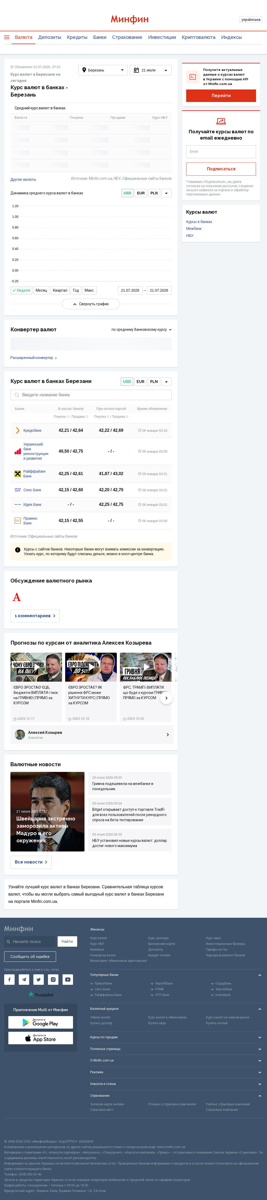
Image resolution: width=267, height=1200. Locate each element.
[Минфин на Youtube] (68, 979)
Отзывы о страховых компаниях (172, 1104)
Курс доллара (158, 938)
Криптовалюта (198, 37)
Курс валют (98, 938)
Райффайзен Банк (34, 473)
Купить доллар (101, 1023)
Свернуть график (91, 304)
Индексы (231, 37)
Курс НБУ (97, 944)
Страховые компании (222, 1110)
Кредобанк (32, 430)
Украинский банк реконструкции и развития (35, 451)
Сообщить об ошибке (30, 957)
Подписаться (221, 168)
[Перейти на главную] (133, 19)
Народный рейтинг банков (225, 955)
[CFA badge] (15, 1129)
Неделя (21, 290)
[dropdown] (166, 193)
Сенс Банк (32, 490)
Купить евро (157, 1023)
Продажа (80, 416)
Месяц (41, 290)
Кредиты (77, 37)
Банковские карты (161, 944)
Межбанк (193, 228)
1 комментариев (35, 615)
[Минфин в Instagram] (53, 979)
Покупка (61, 416)
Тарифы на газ (216, 949)
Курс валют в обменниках (167, 1017)
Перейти (221, 95)
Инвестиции (162, 37)
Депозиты (49, 37)
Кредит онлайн (159, 955)
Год (76, 290)
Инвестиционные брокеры (225, 944)
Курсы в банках (199, 222)
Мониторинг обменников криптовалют (118, 961)
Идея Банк (32, 504)
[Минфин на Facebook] (9, 979)
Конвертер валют (103, 955)
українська (250, 19)
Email (194, 151)
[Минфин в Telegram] (24, 979)
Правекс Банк (30, 520)
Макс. (89, 290)
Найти (67, 941)
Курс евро (213, 938)
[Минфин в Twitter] (38, 979)
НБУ (189, 235)
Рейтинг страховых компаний (228, 1104)
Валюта (23, 37)
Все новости (31, 862)
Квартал (60, 290)
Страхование (127, 37)
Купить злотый (217, 1023)
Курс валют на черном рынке (227, 1017)
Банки (99, 37)
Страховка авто (101, 1110)
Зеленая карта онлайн (107, 1104)
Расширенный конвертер (33, 358)
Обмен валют (100, 1017)
